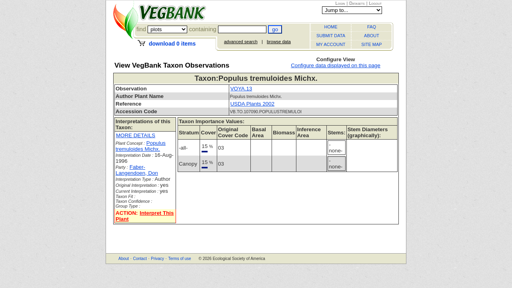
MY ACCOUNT (330, 44)
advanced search (241, 41)
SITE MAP (371, 44)
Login (340, 3)
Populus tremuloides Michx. (141, 146)
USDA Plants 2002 (252, 104)
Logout (375, 3)
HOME (331, 26)
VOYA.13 (241, 89)
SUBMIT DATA (330, 35)
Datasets (357, 3)
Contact (139, 258)
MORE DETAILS (135, 135)
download (172, 43)
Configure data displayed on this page (335, 65)
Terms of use (179, 258)
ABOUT (371, 35)
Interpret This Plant (145, 216)
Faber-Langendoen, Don (137, 170)
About (123, 258)
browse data (279, 41)
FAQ (371, 26)
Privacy (157, 258)
